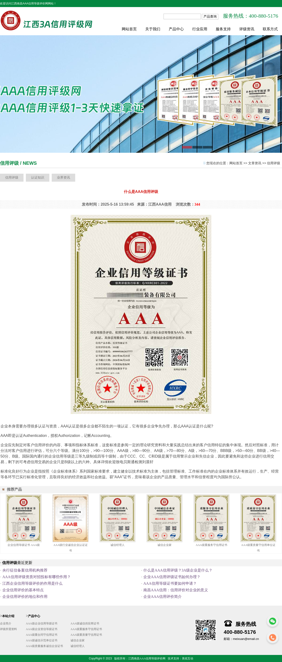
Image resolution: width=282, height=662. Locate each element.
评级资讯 (246, 29)
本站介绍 (8, 616)
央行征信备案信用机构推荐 (24, 570)
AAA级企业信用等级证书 (41, 623)
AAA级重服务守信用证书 (211, 545)
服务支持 (223, 29)
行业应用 (199, 29)
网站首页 (129, 29)
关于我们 (152, 29)
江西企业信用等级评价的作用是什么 (32, 583)
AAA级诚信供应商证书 (84, 623)
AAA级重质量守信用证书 (86, 634)
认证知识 (37, 177)
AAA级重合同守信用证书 (41, 634)
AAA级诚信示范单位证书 (41, 640)
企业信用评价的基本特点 (23, 590)
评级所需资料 (8, 629)
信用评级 (273, 163)
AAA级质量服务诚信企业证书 (44, 646)
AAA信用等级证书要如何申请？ (170, 583)
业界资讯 (63, 177)
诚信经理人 (117, 545)
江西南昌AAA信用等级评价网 (146, 658)
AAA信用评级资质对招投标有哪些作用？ (36, 577)
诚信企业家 (164, 545)
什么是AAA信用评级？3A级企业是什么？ (177, 570)
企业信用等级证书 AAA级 (24, 545)
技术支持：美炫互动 (180, 658)
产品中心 (176, 29)
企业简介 (5, 623)
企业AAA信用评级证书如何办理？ (171, 577)
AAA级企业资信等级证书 (41, 629)
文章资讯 (254, 163)
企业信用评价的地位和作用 (24, 597)
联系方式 (270, 29)
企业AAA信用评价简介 (162, 597)
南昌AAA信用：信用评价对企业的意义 (175, 590)
